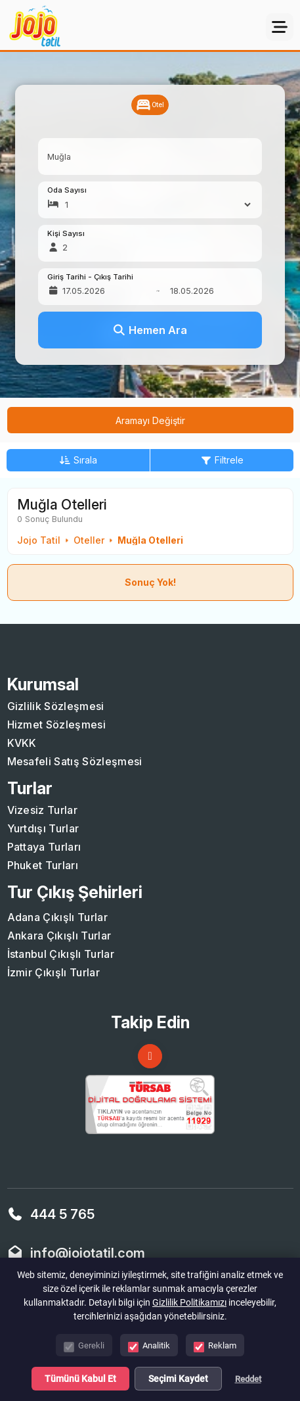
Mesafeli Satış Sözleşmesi (74, 761)
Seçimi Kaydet (178, 1378)
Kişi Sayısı (66, 233)
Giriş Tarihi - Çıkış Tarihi (90, 277)
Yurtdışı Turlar (43, 828)
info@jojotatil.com (87, 1253)
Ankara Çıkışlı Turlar (59, 935)
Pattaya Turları (44, 847)
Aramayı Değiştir (150, 420)
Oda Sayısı (67, 190)
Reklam (215, 1347)
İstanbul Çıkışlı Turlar (60, 954)
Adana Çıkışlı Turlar (57, 917)
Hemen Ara (149, 330)
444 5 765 (62, 1214)
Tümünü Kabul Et (80, 1378)
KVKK (22, 743)
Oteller (89, 540)
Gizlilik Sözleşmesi (55, 706)
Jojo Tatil (38, 540)
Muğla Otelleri (150, 540)
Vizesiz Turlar (42, 810)
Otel (150, 104)
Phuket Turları (42, 865)
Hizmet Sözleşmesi (56, 724)
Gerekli (84, 1347)
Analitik (149, 1347)
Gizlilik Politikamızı (189, 1302)
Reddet (248, 1379)
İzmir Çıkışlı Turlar (53, 972)
